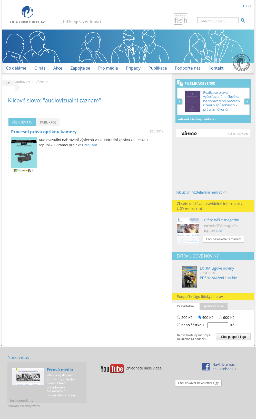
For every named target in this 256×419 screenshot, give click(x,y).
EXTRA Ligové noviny (217, 268)
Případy (133, 68)
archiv (232, 277)
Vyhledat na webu (213, 21)
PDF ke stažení (212, 277)
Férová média (60, 369)
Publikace (158, 68)
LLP (7, 83)
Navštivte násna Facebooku (224, 366)
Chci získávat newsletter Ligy (198, 383)
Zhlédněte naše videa (144, 368)
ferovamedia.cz (22, 400)
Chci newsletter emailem (223, 239)
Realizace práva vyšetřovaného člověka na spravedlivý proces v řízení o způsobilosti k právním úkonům (221, 101)
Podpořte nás (188, 68)
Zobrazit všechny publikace (197, 119)
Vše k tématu (22, 122)
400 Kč (205, 317)
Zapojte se (80, 68)
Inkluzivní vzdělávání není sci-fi (201, 192)
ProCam (90, 144)
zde (219, 230)
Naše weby (18, 357)
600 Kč (226, 317)
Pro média (108, 68)
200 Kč (184, 317)
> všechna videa (238, 133)
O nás (39, 68)
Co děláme (16, 68)
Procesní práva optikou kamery (43, 132)
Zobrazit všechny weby (23, 406)
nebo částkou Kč (207, 324)
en (244, 5)
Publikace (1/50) (199, 83)
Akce (57, 68)
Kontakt (216, 68)
